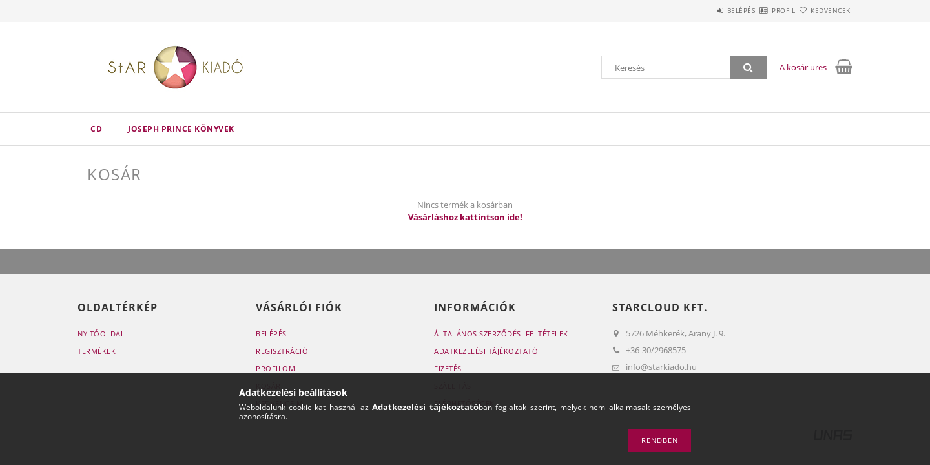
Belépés (703, 10)
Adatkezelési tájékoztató (486, 351)
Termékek (97, 351)
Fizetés (448, 368)
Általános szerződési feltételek (501, 333)
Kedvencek (823, 10)
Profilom (275, 368)
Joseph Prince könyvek (181, 128)
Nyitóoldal (101, 333)
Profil (760, 10)
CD (96, 128)
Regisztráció (282, 351)
